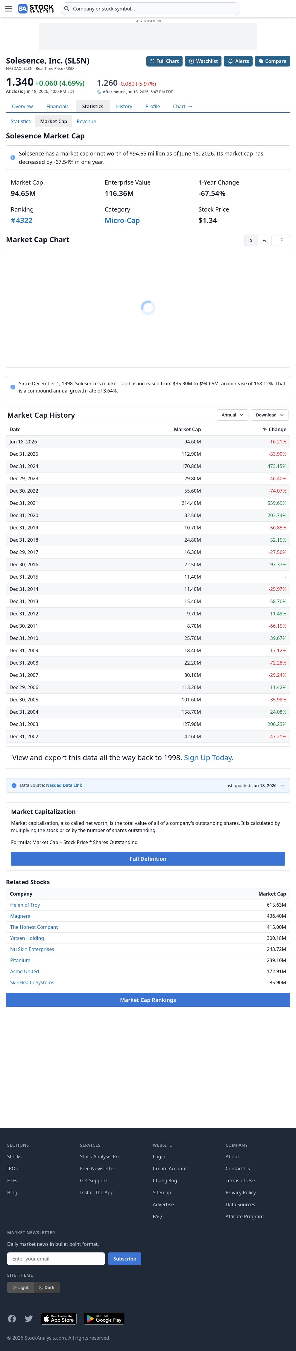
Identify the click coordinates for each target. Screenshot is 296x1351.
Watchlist (203, 61)
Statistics (93, 106)
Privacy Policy (241, 1192)
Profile (152, 106)
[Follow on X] (29, 1318)
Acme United (24, 971)
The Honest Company (34, 927)
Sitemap (162, 1192)
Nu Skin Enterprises (32, 949)
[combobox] (150, 8)
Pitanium (20, 960)
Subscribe (124, 1258)
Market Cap (53, 121)
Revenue (86, 121)
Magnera (20, 916)
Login (159, 1156)
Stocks (14, 1156)
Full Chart (164, 61)
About (232, 1156)
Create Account (170, 1168)
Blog (12, 1192)
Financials (57, 106)
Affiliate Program (245, 1216)
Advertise (163, 1204)
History (124, 106)
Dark (46, 1287)
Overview (22, 106)
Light (20, 1287)
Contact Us (238, 1168)
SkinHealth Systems (32, 982)
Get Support (93, 1180)
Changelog (165, 1180)
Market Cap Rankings (148, 999)
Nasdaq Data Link (64, 785)
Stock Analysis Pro (100, 1156)
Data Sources (240, 1204)
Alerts (238, 61)
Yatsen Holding (27, 938)
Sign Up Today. (209, 757)
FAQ (157, 1216)
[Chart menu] (282, 240)
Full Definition (148, 858)
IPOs (12, 1168)
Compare (272, 61)
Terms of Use (240, 1180)
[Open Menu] (8, 8)
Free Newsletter (97, 1168)
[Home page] (36, 8)
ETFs (12, 1180)
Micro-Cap (122, 220)
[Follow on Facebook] (12, 1318)
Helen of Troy (25, 905)
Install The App (96, 1192)
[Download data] (270, 415)
